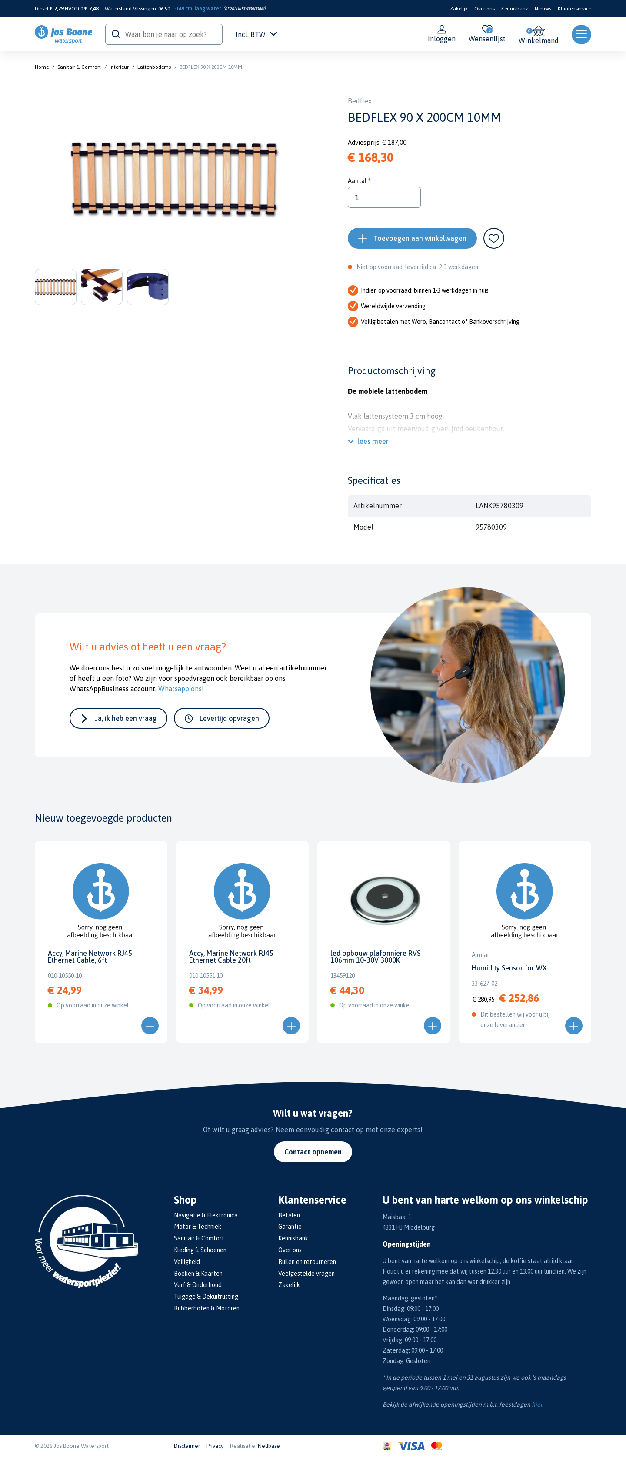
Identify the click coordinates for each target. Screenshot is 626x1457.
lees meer (373, 441)
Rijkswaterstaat (250, 8)
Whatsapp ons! (181, 689)
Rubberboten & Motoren (207, 1308)
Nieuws (543, 9)
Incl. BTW (256, 34)
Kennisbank (514, 9)
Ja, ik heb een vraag (126, 718)
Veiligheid (187, 1261)
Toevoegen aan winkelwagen (419, 238)
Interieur (119, 67)
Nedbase (269, 1446)
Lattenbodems (154, 67)
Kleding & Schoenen (200, 1250)
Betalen (289, 1215)
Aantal (357, 180)
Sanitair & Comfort (79, 67)
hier (537, 1404)
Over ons (484, 9)
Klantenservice (574, 9)
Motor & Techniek (197, 1226)
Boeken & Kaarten (198, 1273)
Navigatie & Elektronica (206, 1215)
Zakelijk (459, 9)
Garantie (290, 1226)
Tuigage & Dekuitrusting (206, 1296)
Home (42, 67)
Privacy (214, 1446)
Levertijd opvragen (229, 718)
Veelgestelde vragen (306, 1273)
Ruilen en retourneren (307, 1261)
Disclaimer (187, 1446)
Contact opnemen (313, 1152)
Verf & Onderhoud (198, 1284)
